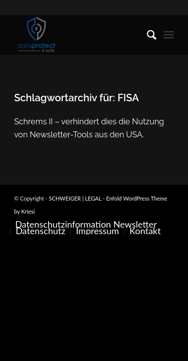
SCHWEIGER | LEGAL (75, 198)
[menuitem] (146, 35)
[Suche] (146, 35)
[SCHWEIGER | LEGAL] (78, 35)
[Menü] (168, 35)
